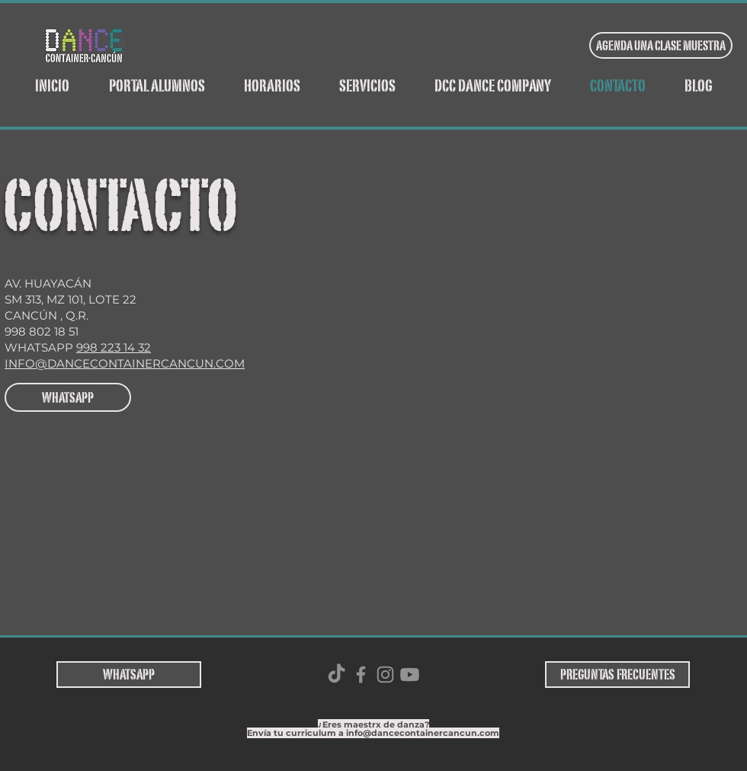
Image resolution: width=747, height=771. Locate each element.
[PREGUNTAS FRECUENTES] (617, 674)
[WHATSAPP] (68, 397)
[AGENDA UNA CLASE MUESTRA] (661, 45)
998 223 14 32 (113, 347)
